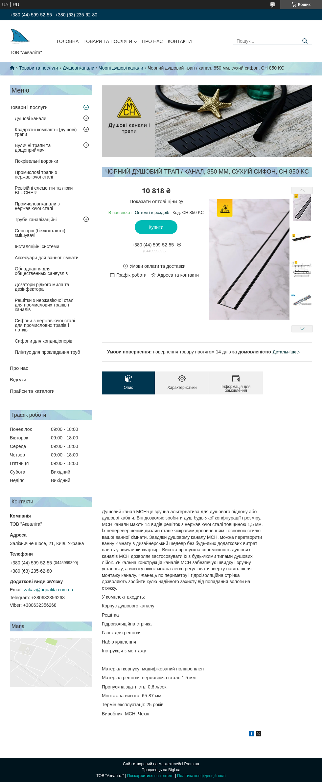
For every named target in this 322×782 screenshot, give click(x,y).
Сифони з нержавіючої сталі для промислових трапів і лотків (45, 325)
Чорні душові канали (121, 68)
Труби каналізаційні (36, 219)
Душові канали (78, 68)
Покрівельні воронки (36, 161)
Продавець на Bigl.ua (161, 770)
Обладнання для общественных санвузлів (41, 271)
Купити (156, 227)
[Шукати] (304, 41)
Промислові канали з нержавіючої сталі (37, 206)
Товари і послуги (29, 107)
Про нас (152, 41)
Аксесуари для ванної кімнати (47, 257)
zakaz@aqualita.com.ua (48, 589)
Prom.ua (191, 764)
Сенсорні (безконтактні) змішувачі (40, 233)
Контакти (180, 41)
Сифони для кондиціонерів (43, 341)
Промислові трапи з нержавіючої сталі (36, 175)
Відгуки (18, 379)
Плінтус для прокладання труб (47, 352)
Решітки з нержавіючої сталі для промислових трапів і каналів (45, 305)
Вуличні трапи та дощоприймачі (33, 148)
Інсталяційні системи (37, 246)
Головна (68, 41)
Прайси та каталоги (32, 391)
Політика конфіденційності (201, 775)
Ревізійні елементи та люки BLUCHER (44, 190)
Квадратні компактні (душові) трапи (46, 132)
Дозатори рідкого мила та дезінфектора (42, 287)
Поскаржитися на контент (150, 775)
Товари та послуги (107, 41)
